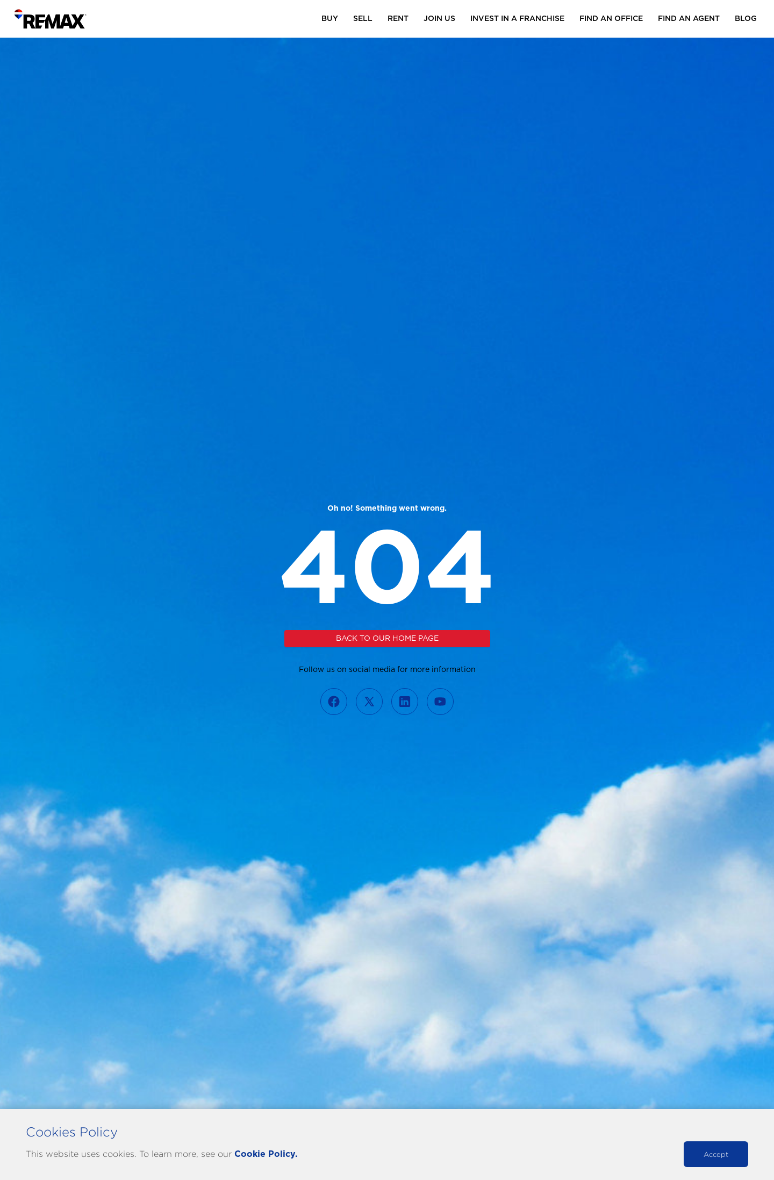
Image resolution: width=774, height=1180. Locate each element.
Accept (716, 1154)
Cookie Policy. (266, 1154)
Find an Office (611, 19)
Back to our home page (387, 638)
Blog (746, 19)
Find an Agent (689, 19)
